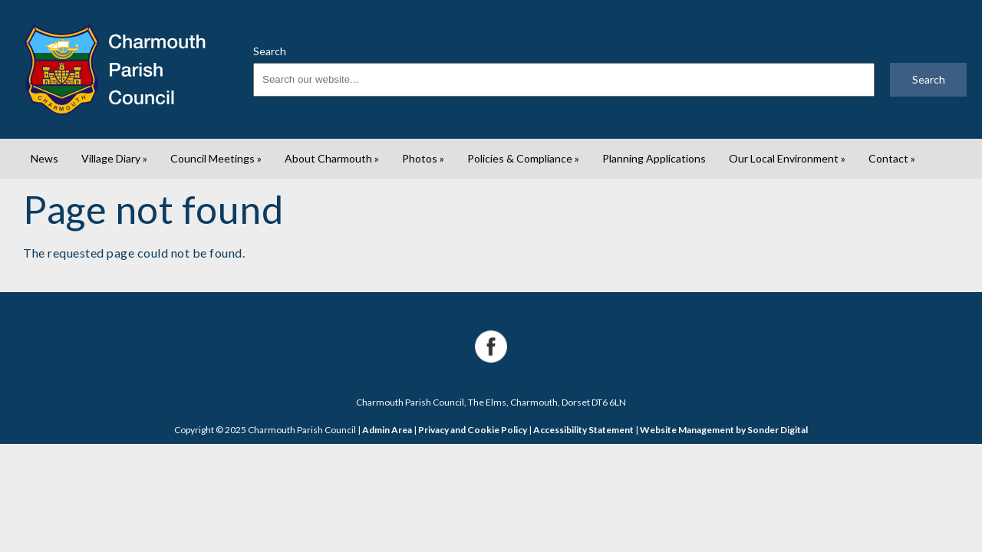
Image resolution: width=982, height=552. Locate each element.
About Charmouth (332, 158)
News (44, 158)
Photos (423, 158)
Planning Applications (654, 158)
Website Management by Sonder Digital (724, 429)
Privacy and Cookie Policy (472, 429)
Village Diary (114, 158)
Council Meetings (216, 158)
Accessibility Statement (583, 429)
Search (269, 51)
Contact (891, 158)
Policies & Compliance (523, 158)
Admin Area (387, 429)
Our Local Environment (787, 158)
